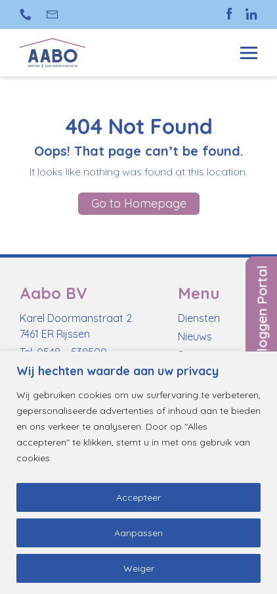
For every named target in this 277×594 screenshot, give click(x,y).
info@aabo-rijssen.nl (53, 14)
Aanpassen (138, 533)
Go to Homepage (138, 203)
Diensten (199, 318)
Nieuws (195, 336)
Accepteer (138, 497)
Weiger (138, 568)
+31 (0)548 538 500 (26, 14)
